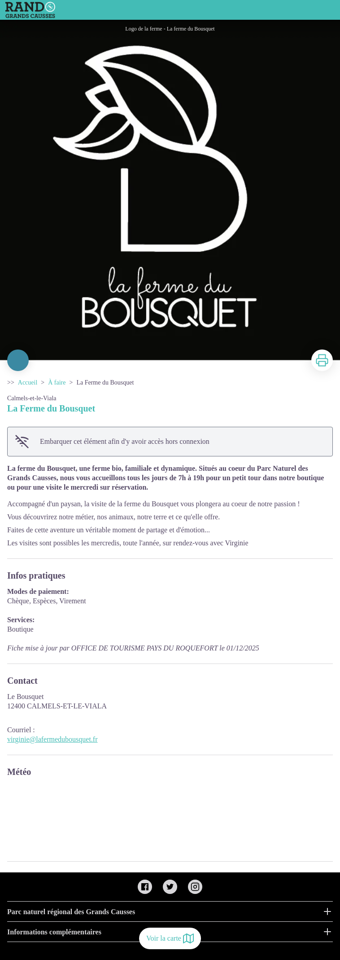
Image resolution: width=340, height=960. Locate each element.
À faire (56, 382)
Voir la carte (170, 938)
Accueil (28, 382)
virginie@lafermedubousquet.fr (52, 739)
